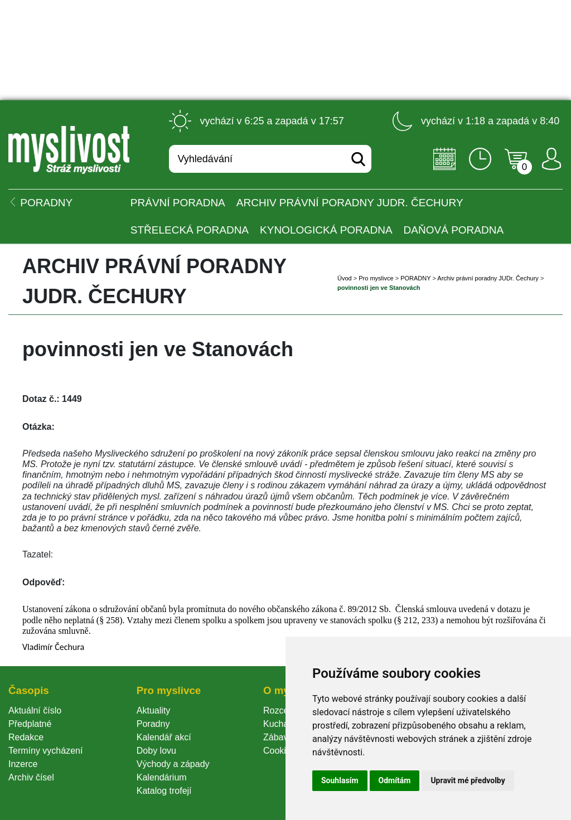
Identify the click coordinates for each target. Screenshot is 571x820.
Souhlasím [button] (340, 780)
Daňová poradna (454, 230)
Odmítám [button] (395, 780)
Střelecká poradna (189, 230)
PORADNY (415, 278)
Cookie (279, 750)
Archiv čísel (31, 777)
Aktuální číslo (34, 710)
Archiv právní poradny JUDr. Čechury (349, 202)
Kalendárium (162, 777)
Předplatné (29, 724)
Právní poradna (177, 202)
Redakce (25, 737)
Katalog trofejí (164, 790)
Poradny (153, 724)
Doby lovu (156, 750)
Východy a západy (173, 764)
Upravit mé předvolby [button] (467, 780)
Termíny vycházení (45, 750)
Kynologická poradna (326, 230)
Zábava (278, 737)
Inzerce (22, 764)
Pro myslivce (376, 278)
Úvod (344, 278)
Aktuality (153, 710)
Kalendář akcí (164, 737)
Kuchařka (282, 724)
